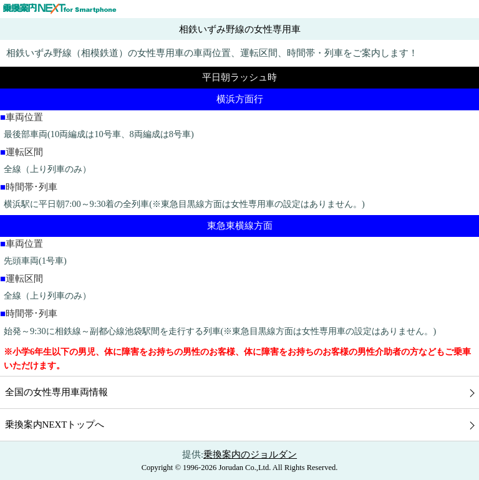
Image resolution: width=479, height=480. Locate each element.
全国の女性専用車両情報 (56, 392)
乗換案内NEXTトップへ (55, 425)
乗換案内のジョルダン (250, 454)
